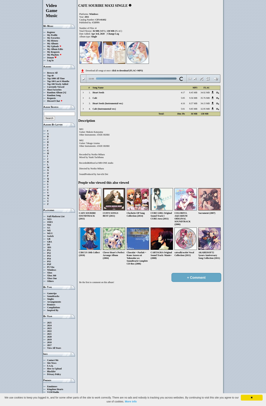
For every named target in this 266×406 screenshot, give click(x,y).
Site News (52, 363)
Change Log (113, 33)
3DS (49, 247)
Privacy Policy (54, 374)
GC (49, 227)
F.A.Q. (50, 366)
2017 (49, 345)
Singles (50, 299)
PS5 (49, 261)
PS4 (49, 258)
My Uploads (54, 46)
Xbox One (52, 278)
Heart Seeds (98, 92)
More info (131, 401)
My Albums (52, 43)
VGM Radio (53, 392)
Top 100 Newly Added (57, 84)
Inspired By (52, 310)
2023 (49, 328)
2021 (49, 334)
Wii (49, 230)
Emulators (52, 386)
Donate (52, 57)
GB (48, 239)
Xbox (49, 272)
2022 (49, 331)
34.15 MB (205, 103)
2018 (49, 342)
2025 (49, 322)
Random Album (55, 92)
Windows (51, 270)
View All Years (54, 348)
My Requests (53, 52)
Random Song (54, 95)
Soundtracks (53, 296)
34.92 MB (205, 92)
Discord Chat (55, 101)
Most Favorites (54, 89)
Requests (51, 98)
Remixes (51, 304)
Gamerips (52, 293)
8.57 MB (193, 103)
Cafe (95, 98)
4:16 (183, 103)
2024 (49, 325)
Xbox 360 (51, 275)
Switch (50, 236)
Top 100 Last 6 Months (58, 81)
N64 (49, 225)
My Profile (52, 35)
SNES (50, 222)
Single (94, 36)
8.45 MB (193, 92)
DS (48, 244)
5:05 (183, 98)
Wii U (50, 233)
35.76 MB (205, 98)
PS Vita (50, 267)
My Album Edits (55, 49)
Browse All (52, 73)
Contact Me (52, 360)
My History (52, 40)
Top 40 (50, 75)
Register (51, 32)
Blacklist (51, 371)
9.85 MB (193, 109)
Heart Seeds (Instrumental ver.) (108, 103)
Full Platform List (56, 216)
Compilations (53, 307)
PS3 (49, 256)
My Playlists (54, 54)
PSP (49, 264)
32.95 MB (205, 109)
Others (50, 281)
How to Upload (54, 368)
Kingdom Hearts (55, 389)
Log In (50, 60)
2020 (49, 336)
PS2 (49, 253)
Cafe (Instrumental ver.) (104, 109)
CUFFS (95, 22)
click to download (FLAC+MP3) (127, 70)
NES (49, 219)
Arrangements (54, 302)
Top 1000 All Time (56, 78)
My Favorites (53, 38)
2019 (49, 339)
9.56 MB (193, 98)
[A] (64, 92)
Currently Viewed (55, 87)
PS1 (49, 250)
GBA (49, 241)
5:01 (183, 109)
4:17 (183, 92)
